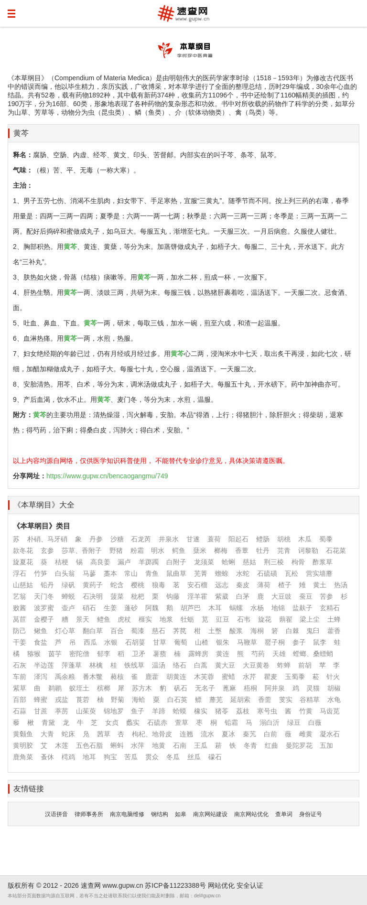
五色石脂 (89, 745)
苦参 (326, 596)
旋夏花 (23, 562)
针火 (333, 676)
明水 (157, 550)
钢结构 (159, 814)
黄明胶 (23, 745)
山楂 (201, 642)
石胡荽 (135, 642)
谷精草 (310, 699)
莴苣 (19, 619)
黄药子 (93, 585)
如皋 (180, 814)
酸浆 (236, 631)
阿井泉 (275, 688)
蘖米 (199, 550)
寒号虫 (267, 711)
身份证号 (310, 814)
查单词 (283, 814)
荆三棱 (274, 562)
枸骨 (298, 562)
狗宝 (110, 757)
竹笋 (40, 573)
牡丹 (263, 550)
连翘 (186, 734)
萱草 (181, 722)
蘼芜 (216, 699)
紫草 (19, 688)
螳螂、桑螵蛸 (313, 653)
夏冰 (228, 734)
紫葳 (221, 596)
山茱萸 (86, 711)
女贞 (112, 722)
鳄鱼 (178, 550)
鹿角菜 (23, 757)
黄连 (222, 653)
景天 (82, 619)
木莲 (61, 745)
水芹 (249, 676)
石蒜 (19, 711)
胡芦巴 (191, 608)
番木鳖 (93, 676)
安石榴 (197, 585)
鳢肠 (263, 539)
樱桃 (137, 585)
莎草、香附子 (82, 550)
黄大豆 (225, 665)
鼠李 (319, 642)
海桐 (257, 631)
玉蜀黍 (295, 676)
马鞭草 (247, 642)
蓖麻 (229, 688)
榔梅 (220, 550)
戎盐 (61, 699)
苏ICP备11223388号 (175, 885)
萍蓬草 (72, 665)
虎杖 (124, 619)
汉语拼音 (56, 814)
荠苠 (179, 631)
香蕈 (241, 550)
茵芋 (55, 653)
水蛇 (242, 573)
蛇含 (117, 585)
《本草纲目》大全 (44, 505)
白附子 (176, 562)
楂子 (284, 585)
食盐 (40, 642)
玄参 (47, 550)
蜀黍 (326, 539)
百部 (19, 699)
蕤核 (117, 676)
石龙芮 (141, 539)
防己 (19, 631)
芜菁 (200, 573)
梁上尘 (310, 619)
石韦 (243, 619)
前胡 (305, 665)
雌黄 (306, 734)
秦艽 (249, 734)
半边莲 (44, 665)
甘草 (159, 642)
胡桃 (284, 539)
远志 (221, 585)
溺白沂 (269, 722)
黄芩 (21, 133)
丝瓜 (194, 757)
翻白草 (93, 631)
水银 (111, 642)
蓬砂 (131, 608)
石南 (179, 745)
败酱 (19, 608)
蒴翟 (285, 619)
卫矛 (138, 653)
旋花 (264, 619)
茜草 (103, 734)
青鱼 (152, 573)
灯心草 (65, 631)
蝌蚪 (117, 745)
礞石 (215, 757)
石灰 (19, 665)
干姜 (19, 642)
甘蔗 (40, 711)
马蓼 (89, 573)
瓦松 (291, 573)
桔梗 (61, 562)
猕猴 (34, 653)
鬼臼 (313, 631)
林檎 (96, 665)
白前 (270, 734)
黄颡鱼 (23, 734)
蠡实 (133, 722)
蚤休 (47, 757)
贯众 (152, 757)
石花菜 (336, 550)
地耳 (89, 757)
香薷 (264, 699)
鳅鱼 (40, 631)
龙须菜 (204, 562)
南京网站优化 (251, 814)
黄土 (319, 585)
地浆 (166, 619)
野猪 (116, 550)
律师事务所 (89, 814)
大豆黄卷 (256, 665)
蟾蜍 (221, 573)
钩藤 (173, 596)
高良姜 (100, 562)
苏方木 (142, 688)
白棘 (292, 631)
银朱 (222, 642)
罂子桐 (275, 642)
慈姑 (249, 562)
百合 (117, 631)
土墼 (215, 631)
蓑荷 (214, 539)
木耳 (215, 608)
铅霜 (231, 722)
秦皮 (242, 585)
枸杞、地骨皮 (152, 734)
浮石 (19, 573)
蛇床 (68, 734)
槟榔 (103, 688)
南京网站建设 (210, 814)
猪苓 (221, 711)
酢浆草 (323, 562)
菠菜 (117, 596)
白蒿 (200, 665)
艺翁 (19, 596)
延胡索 (240, 699)
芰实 (285, 699)
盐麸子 (302, 608)
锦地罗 (114, 711)
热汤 (340, 585)
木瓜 (305, 539)
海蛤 (138, 699)
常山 (131, 573)
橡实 (200, 711)
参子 (299, 642)
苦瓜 (131, 757)
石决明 (93, 596)
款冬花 (23, 550)
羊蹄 (158, 711)
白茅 (242, 596)
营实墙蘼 (319, 573)
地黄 (158, 745)
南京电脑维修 (127, 814)
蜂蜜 (40, 699)
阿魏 (152, 608)
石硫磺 (267, 573)
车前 (19, 676)
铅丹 (47, 585)
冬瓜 (173, 757)
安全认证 (250, 885)
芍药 (258, 653)
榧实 (145, 619)
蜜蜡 (228, 676)
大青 (47, 734)
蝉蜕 (68, 596)
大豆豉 (281, 596)
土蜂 (334, 619)
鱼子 (137, 711)
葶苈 (61, 711)
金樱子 (44, 619)
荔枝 (242, 711)
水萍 (137, 745)
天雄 (279, 653)
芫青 (284, 550)
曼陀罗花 (299, 745)
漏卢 (124, 562)
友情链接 (28, 789)
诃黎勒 (308, 550)
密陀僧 (79, 653)
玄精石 (330, 608)
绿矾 (68, 585)
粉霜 (137, 550)
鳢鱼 (103, 619)
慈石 (158, 631)
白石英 (177, 699)
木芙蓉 (204, 676)
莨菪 (82, 699)
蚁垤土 (79, 688)
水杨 (257, 608)
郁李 (103, 653)
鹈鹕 (55, 688)
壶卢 (68, 608)
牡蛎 (187, 619)
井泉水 (169, 539)
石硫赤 (157, 722)
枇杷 (137, 596)
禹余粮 (65, 676)
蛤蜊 (228, 562)
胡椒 (334, 688)
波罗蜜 (44, 608)
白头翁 (65, 573)
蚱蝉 (284, 665)
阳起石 (238, 539)
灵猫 (313, 688)
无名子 (205, 688)
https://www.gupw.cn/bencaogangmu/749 (107, 476)
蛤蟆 (179, 711)
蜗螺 (236, 608)
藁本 (110, 573)
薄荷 (263, 585)
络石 (179, 665)
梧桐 (250, 688)
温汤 (158, 665)
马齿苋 (330, 711)
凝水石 (330, 734)
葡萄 (180, 642)
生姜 (110, 608)
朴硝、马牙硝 (47, 539)
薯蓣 (159, 653)
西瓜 (90, 642)
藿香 (334, 631)
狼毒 (158, 585)
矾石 (180, 688)
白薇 (315, 722)
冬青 (250, 745)
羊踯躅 (149, 562)
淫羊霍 (197, 596)
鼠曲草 (176, 573)
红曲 (271, 745)
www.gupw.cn (123, 885)
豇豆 (222, 619)
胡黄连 (176, 676)
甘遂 (193, 539)
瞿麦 (270, 676)
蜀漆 (137, 631)
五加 (326, 745)
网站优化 (221, 885)
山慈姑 (23, 585)
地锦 (278, 608)
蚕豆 (306, 596)
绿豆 (294, 722)
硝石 (89, 608)
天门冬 (44, 596)
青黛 (48, 722)
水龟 (334, 699)
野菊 (117, 699)
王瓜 (200, 745)
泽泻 (40, 676)
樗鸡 (68, 757)
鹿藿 (152, 676)
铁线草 (134, 665)
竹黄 (306, 711)
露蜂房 (198, 653)
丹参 (96, 539)
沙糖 (117, 539)
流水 (207, 734)
